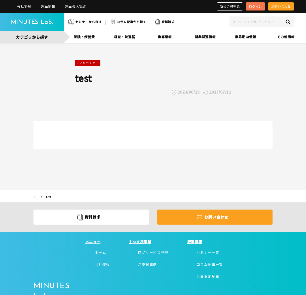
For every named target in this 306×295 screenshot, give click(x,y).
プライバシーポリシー (222, 286)
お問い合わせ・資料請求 (252, 265)
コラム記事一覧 (199, 257)
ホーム (107, 250)
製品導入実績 (75, 6)
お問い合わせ (281, 6)
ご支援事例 (145, 257)
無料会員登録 (242, 250)
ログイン (255, 6)
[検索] (288, 21)
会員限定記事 (197, 265)
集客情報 (165, 36)
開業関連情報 (205, 36)
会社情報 (24, 6)
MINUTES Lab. (32, 22)
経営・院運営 (124, 36)
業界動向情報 (245, 36)
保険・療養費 (84, 36)
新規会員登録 (230, 6)
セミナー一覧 (197, 250)
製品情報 (48, 6)
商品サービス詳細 (151, 250)
